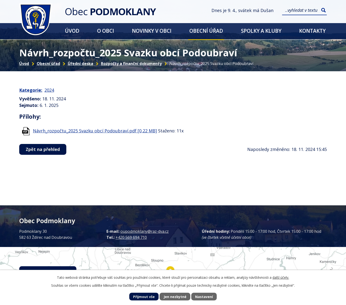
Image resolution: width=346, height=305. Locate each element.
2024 (49, 90)
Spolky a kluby (261, 30)
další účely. (280, 277)
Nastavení (204, 296)
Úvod (72, 30)
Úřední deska (80, 63)
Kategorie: (30, 90)
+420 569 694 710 (131, 237)
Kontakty (312, 30)
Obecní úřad (206, 30)
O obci (105, 30)
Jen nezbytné (175, 296)
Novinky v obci (151, 30)
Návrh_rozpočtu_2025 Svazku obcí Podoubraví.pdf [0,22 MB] (95, 131)
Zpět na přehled (43, 149)
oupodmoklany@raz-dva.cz (144, 231)
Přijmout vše (144, 296)
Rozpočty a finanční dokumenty (131, 63)
